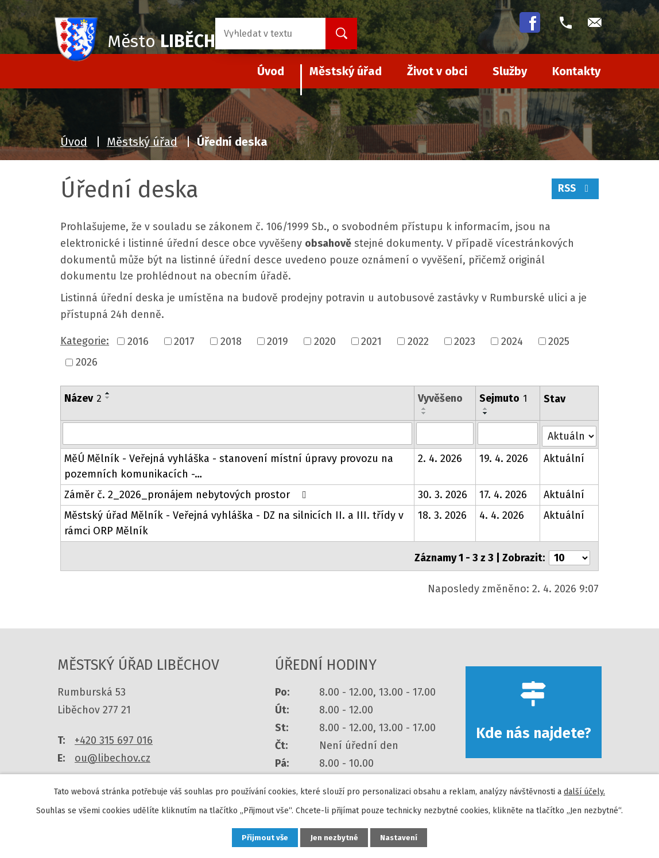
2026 (87, 362)
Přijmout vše (260, 837)
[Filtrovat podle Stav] (569, 432)
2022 (418, 341)
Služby (510, 71)
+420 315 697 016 (114, 734)
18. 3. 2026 (442, 513)
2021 (371, 341)
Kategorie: (84, 341)
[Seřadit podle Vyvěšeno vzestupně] (424, 408)
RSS (574, 191)
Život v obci (437, 71)
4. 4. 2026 (502, 513)
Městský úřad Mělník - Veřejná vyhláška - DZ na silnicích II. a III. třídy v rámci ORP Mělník (234, 521)
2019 (277, 341)
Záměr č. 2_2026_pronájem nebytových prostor (187, 492)
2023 (464, 341)
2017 (184, 341)
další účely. (584, 790)
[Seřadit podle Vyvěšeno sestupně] (424, 413)
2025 (558, 341)
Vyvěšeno (440, 398)
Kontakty (576, 71)
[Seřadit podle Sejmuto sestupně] (486, 413)
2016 (138, 341)
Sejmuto (504, 398)
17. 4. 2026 (504, 492)
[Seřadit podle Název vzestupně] (108, 393)
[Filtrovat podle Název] (237, 433)
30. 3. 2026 (442, 492)
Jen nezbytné (334, 837)
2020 (325, 341)
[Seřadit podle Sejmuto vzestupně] (486, 408)
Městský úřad (345, 71)
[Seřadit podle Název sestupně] (108, 397)
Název (83, 398)
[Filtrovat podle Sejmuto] (508, 433)
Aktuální (564, 456)
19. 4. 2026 (504, 456)
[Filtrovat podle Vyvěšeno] (445, 433)
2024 (512, 341)
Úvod (73, 142)
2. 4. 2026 (440, 456)
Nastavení (404, 837)
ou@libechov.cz (112, 752)
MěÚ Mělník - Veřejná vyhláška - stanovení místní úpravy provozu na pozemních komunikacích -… (228, 464)
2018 (231, 341)
